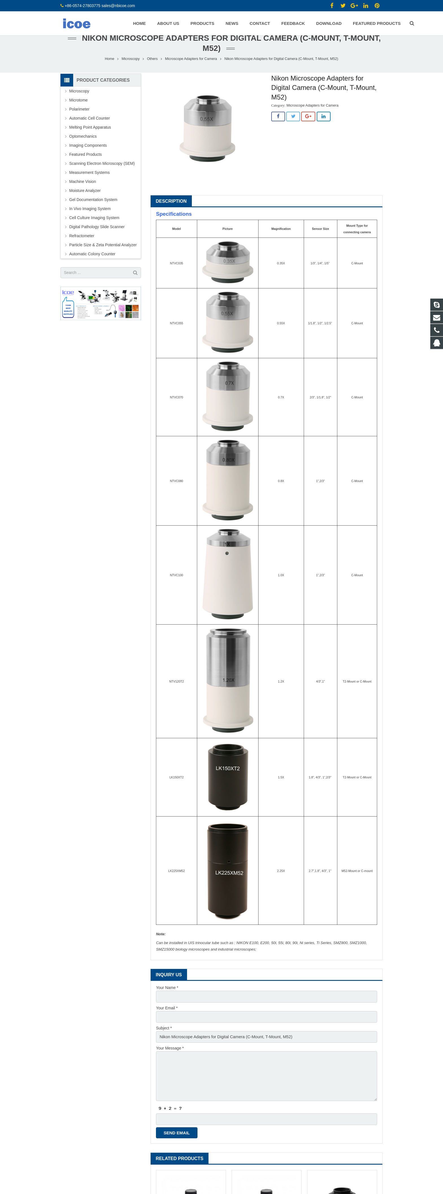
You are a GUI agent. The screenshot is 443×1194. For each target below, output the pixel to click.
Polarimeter (79, 121)
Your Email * (167, 1019)
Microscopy (131, 71)
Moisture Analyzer (85, 202)
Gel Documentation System (93, 212)
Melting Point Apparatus (90, 139)
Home (109, 71)
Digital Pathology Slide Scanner (97, 239)
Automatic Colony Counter (92, 266)
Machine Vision (82, 193)
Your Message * (170, 1058)
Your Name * (167, 1000)
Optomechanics (83, 148)
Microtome (78, 112)
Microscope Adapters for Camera (191, 71)
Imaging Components (88, 157)
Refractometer (81, 248)
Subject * (164, 1039)
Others (152, 71)
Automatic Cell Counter (89, 130)
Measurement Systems (89, 184)
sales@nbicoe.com (118, 5)
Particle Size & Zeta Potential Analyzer (103, 257)
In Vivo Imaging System (90, 221)
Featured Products (85, 166)
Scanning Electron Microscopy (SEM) (102, 175)
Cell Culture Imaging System (94, 230)
